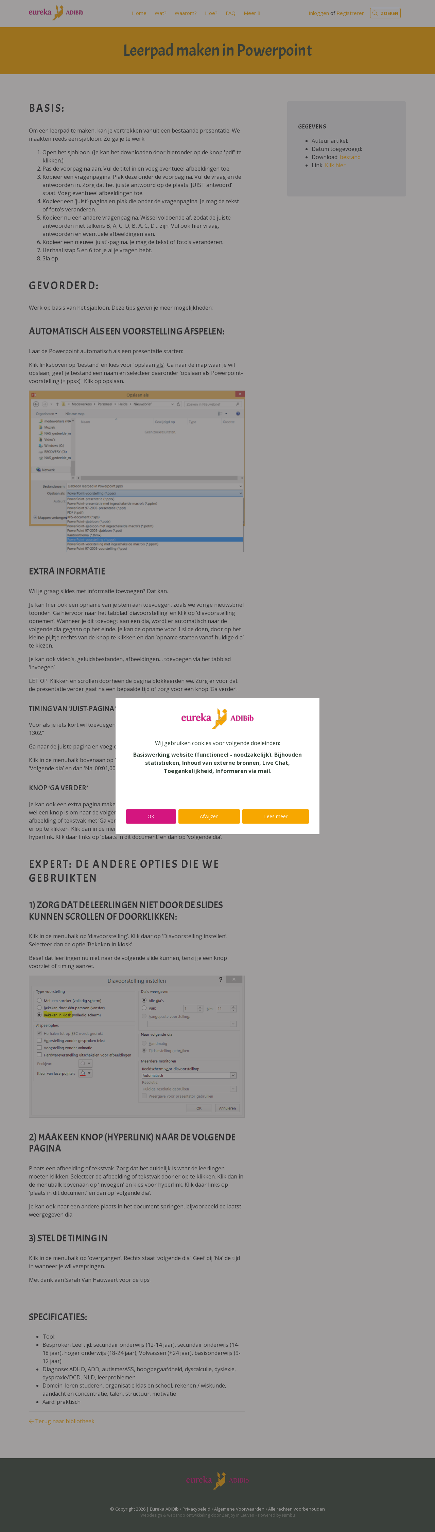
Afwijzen (209, 816)
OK (150, 816)
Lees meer (276, 816)
